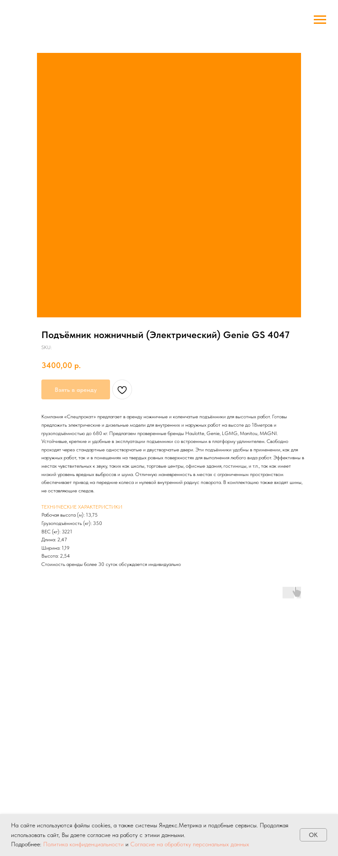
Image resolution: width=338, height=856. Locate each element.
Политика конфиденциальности (83, 844)
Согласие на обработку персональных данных (189, 844)
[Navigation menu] (320, 19)
